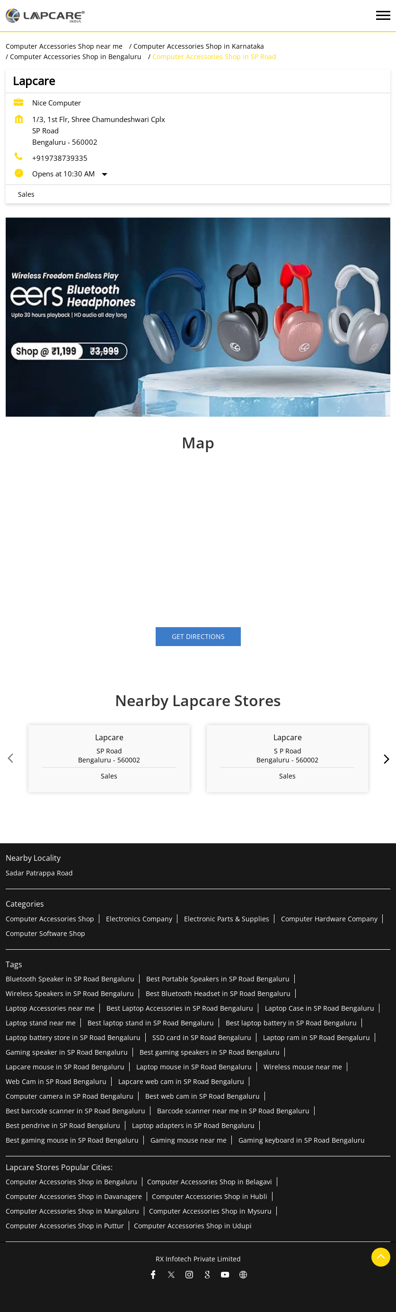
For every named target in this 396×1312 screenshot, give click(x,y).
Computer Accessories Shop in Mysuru (210, 1211)
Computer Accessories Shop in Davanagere (74, 1196)
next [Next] (384, 758)
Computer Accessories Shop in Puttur (65, 1225)
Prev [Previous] (11, 758)
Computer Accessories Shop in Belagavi (209, 1181)
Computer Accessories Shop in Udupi (193, 1225)
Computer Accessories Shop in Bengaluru (71, 1181)
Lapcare (109, 737)
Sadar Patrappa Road (39, 872)
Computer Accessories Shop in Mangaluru (72, 1211)
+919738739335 (60, 158)
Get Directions (198, 636)
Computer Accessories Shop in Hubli (209, 1196)
